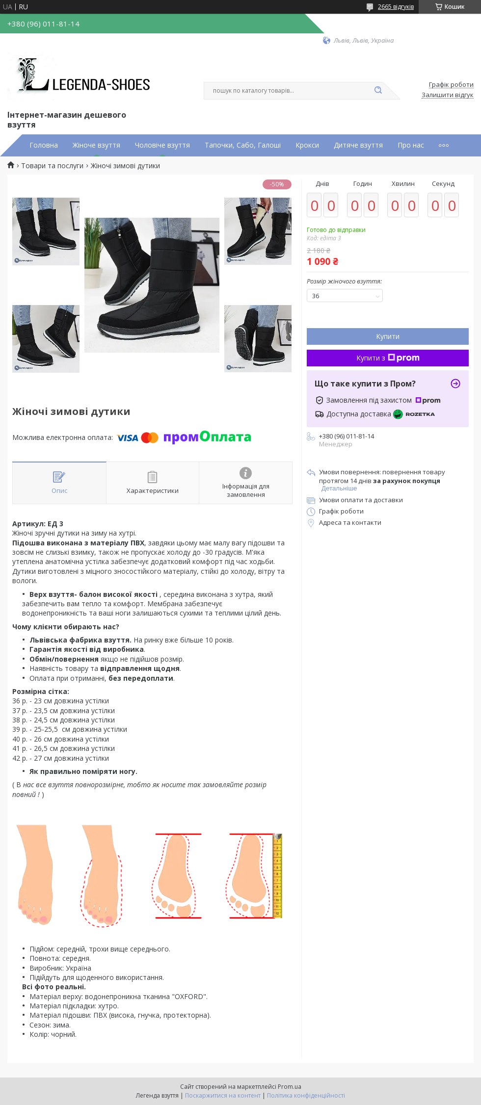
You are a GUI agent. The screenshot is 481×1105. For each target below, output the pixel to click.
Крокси (307, 145)
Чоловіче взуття (162, 145)
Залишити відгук (448, 95)
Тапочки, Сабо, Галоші (243, 145)
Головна (43, 145)
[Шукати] (378, 91)
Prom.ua (289, 1086)
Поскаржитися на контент (223, 1095)
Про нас (411, 145)
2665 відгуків (396, 6)
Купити (388, 336)
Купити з (388, 357)
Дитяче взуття (358, 145)
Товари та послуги (52, 165)
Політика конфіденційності (306, 1095)
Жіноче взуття (96, 145)
